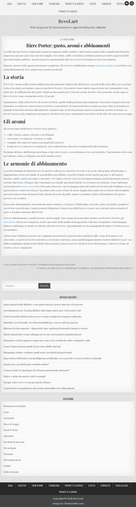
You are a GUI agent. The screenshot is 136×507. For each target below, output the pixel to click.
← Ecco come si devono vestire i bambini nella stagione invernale (38, 264)
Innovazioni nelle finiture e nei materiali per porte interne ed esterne (43, 304)
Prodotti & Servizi (74, 3)
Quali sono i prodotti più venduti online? (26, 364)
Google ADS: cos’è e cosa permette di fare (27, 382)
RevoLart (68, 21)
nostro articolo (28, 186)
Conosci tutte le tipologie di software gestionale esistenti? (37, 370)
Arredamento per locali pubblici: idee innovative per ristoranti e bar (42, 310)
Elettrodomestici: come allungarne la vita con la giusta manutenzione (42, 334)
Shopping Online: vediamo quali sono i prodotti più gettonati (38, 352)
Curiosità (106, 3)
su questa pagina (104, 65)
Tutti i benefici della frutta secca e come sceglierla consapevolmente (42, 316)
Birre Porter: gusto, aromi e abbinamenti (68, 45)
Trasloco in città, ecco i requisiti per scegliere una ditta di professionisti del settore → (86, 268)
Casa (9, 3)
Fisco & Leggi (123, 3)
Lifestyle (21, 3)
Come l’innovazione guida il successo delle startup (32, 346)
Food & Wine (37, 3)
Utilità (92, 3)
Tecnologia (54, 3)
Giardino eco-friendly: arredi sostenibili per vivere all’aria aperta (41, 322)
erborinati (9, 222)
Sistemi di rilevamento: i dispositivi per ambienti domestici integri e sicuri (46, 328)
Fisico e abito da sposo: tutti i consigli (25, 376)
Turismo (8, 454)
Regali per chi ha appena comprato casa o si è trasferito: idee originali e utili (47, 340)
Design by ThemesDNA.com (68, 503)
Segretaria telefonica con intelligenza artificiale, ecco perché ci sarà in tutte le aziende (53, 358)
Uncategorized (12, 460)
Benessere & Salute (15, 406)
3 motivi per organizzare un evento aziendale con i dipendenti (39, 388)
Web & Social (11, 472)
